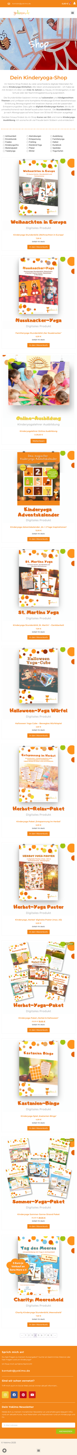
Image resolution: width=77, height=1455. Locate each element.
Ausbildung (57, 136)
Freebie (8, 142)
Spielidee (56, 148)
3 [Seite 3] (32, 1335)
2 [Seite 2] (28, 1335)
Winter (31, 151)
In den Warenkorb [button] (38, 247)
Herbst (55, 142)
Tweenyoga (10, 151)
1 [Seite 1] (25, 1335)
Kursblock (57, 145)
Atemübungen (35, 136)
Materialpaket (11, 148)
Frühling (32, 142)
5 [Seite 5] (38, 1335)
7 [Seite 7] (44, 1335)
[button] (72, 13)
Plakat (31, 148)
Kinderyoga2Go (12, 145)
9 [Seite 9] (51, 1335)
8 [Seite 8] (48, 1335)
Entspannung (35, 139)
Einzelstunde (10, 139)
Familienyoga (58, 139)
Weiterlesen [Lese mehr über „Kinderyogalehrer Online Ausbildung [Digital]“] (39, 441)
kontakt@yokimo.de (16, 1370)
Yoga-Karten (58, 151)
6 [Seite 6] (41, 1335)
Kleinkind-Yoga (35, 145)
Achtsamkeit (10, 136)
